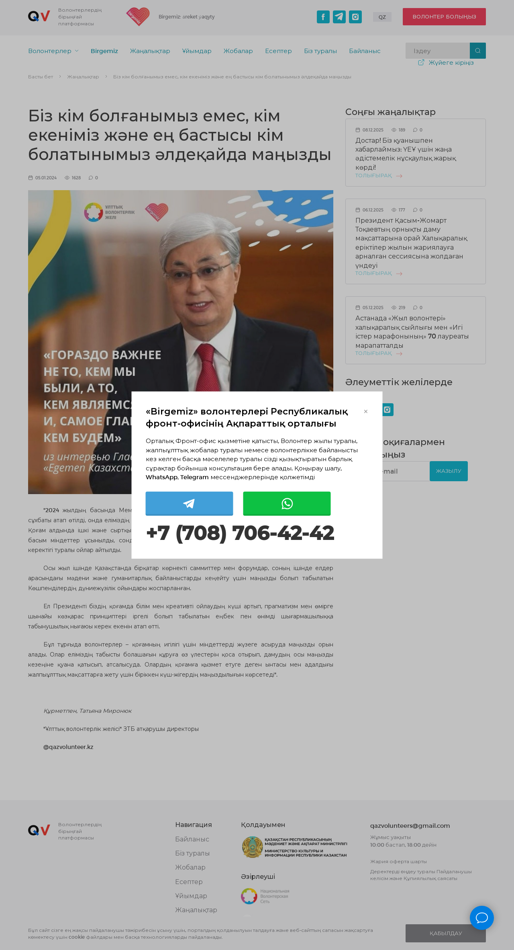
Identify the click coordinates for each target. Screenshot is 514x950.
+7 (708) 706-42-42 (240, 532)
